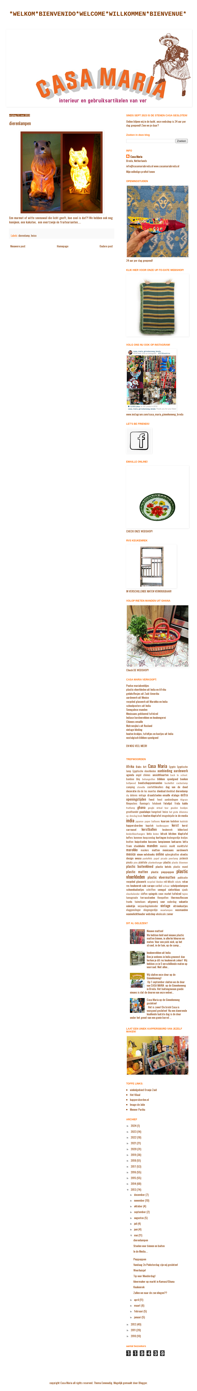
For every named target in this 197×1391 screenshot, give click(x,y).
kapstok (149, 825)
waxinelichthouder (135, 914)
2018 (134, 1160)
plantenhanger (155, 862)
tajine (185, 893)
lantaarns (176, 841)
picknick (184, 858)
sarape (151, 885)
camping (130, 787)
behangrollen (148, 779)
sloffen (144, 894)
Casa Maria (136, 157)
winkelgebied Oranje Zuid (143, 1090)
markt (172, 846)
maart (137, 1305)
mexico (131, 854)
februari (139, 1311)
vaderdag (171, 902)
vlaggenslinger (133, 910)
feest (152, 799)
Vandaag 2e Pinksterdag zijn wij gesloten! (155, 1264)
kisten (156, 833)
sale (144, 885)
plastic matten (137, 871)
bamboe (130, 779)
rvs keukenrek (133, 885)
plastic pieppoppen (162, 872)
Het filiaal (135, 1094)
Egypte (172, 767)
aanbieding (164, 770)
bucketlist (169, 783)
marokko (132, 849)
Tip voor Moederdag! (144, 1276)
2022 (134, 1137)
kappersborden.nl (139, 1099)
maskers (145, 850)
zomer (169, 914)
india (130, 820)
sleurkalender (133, 893)
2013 (134, 1189)
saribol (158, 886)
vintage (165, 905)
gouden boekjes (179, 807)
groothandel (132, 812)
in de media (181, 815)
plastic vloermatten (161, 877)
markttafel (182, 846)
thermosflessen (179, 897)
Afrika (130, 766)
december (139, 1194)
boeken (184, 779)
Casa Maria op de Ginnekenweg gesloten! (163, 1001)
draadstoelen (154, 795)
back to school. (179, 775)
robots (178, 881)
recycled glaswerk (136, 881)
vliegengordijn (150, 910)
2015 (134, 1178)
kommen (138, 838)
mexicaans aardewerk (175, 850)
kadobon (175, 821)
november (139, 1200)
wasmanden (181, 910)
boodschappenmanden (150, 783)
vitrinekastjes (180, 906)
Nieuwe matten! (155, 931)
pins (136, 862)
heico (34, 236)
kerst (175, 825)
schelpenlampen (179, 885)
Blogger (143, 1383)
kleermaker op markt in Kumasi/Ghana (153, 1281)
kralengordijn (173, 838)
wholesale (161, 914)
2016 (134, 1172)
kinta (149, 834)
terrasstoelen (147, 897)
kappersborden (134, 825)
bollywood (131, 783)
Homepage (62, 246)
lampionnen (164, 841)
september (140, 1212)
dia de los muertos (146, 791)
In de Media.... (140, 1251)
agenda (130, 775)
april (137, 1299)
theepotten (162, 898)
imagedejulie (168, 816)
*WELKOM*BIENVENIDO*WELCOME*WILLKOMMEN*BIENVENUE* (98, 14)
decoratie (131, 791)
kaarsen (165, 821)
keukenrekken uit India (159, 952)
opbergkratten (172, 854)
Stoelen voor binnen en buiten (149, 1246)
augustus (139, 1218)
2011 (133, 1330)
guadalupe (144, 811)
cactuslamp (182, 783)
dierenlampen (140, 1240)
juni (136, 1229)
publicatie (183, 877)
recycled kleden (155, 881)
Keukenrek (138, 1287)
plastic (167, 862)
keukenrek (167, 830)
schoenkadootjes (135, 889)
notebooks (149, 854)
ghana (141, 807)
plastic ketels (164, 866)
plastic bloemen (180, 862)
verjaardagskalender (148, 906)
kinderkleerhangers (135, 833)
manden (152, 845)
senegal (162, 889)
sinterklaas (174, 889)
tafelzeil (176, 893)
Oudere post (106, 246)
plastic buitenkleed (139, 866)
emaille (166, 795)
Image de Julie (137, 1104)
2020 (134, 1149)
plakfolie (143, 862)
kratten (129, 842)
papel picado (160, 858)
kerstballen (149, 829)
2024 (134, 1125)
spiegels (152, 893)
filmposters (131, 803)
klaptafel (183, 833)
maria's (163, 846)
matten (156, 850)
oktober (138, 1206)
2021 (134, 1143)
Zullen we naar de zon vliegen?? (150, 1292)
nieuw (140, 854)
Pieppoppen (139, 1259)
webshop (150, 914)
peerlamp (173, 858)
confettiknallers (155, 787)
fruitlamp (130, 807)
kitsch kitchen (168, 833)
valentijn (130, 906)
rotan (185, 881)
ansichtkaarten (160, 775)
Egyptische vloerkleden (144, 771)
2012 (134, 1324)
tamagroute (132, 898)
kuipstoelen (141, 841)
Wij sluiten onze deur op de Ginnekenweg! (161, 976)
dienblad (170, 791)
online (160, 854)
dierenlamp (24, 236)
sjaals (185, 890)
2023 (134, 1131)
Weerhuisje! (139, 1270)
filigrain (184, 799)
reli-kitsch (169, 882)
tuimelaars (140, 902)
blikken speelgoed (167, 779)
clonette (141, 787)
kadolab (184, 821)
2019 (134, 1154)
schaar (166, 885)
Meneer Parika (137, 1109)
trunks (129, 902)
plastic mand (180, 867)
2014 (134, 1183)
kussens (152, 841)
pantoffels (147, 858)
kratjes (184, 838)
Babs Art (141, 766)
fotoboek (156, 803)
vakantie (183, 901)
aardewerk (181, 770)
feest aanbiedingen (167, 799)
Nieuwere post (17, 246)
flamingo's (145, 803)
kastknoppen (162, 825)
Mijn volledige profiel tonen (140, 171)
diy (127, 795)
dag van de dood (177, 787)
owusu (138, 858)
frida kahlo (181, 803)
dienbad (161, 791)
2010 (134, 1336)
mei (136, 1235)
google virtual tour (158, 807)
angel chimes (143, 775)
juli (136, 1223)
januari (138, 1317)
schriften (151, 890)
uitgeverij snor (156, 901)
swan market (164, 894)
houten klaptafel (152, 815)
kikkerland (183, 830)
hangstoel (156, 812)
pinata (129, 862)
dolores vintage (138, 795)
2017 (134, 1166)
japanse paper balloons (148, 821)
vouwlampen (166, 910)
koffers (129, 838)
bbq (138, 779)
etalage (175, 795)
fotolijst (167, 803)
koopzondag (149, 838)
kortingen (161, 837)
